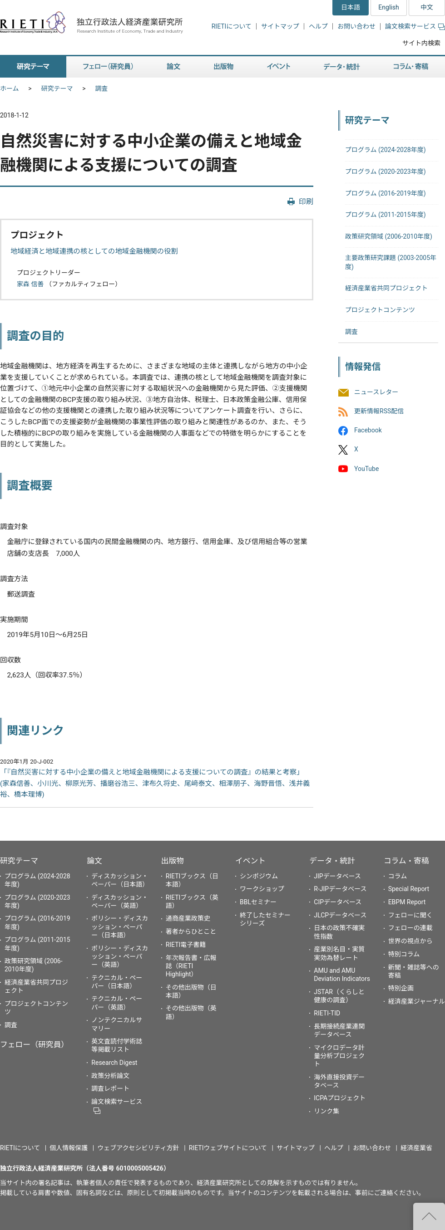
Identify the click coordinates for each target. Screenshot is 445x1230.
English (388, 7)
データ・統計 (332, 860)
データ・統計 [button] (342, 67)
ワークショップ (262, 888)
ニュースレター (376, 392)
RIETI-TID (327, 1013)
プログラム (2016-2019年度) (385, 193)
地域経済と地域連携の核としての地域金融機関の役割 (94, 251)
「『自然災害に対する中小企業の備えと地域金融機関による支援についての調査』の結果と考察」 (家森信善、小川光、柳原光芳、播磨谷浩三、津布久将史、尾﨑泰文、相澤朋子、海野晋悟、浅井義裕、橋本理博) (155, 783)
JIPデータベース (337, 876)
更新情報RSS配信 (379, 411)
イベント (250, 860)
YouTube (366, 468)
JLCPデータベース (340, 915)
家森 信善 (30, 284)
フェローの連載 (410, 927)
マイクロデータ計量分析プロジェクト (339, 1056)
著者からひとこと (191, 931)
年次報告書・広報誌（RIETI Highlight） (191, 966)
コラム (397, 876)
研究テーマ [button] (33, 67)
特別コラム (404, 954)
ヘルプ (318, 26)
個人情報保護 (68, 1148)
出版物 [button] (223, 67)
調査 (101, 88)
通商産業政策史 (188, 918)
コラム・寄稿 (406, 860)
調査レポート (110, 1088)
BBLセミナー (258, 902)
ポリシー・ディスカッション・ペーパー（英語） (119, 956)
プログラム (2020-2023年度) (385, 171)
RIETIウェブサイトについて (228, 1148)
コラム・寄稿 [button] (411, 67)
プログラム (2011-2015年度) (385, 214)
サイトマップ (280, 26)
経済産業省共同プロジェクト (386, 288)
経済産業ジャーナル (416, 1001)
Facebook (368, 430)
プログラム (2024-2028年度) (385, 149)
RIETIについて (232, 26)
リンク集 (326, 1111)
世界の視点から (410, 941)
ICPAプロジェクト (340, 1098)
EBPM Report (407, 902)
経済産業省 (416, 1148)
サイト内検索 (421, 43)
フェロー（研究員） (34, 1044)
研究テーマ (57, 88)
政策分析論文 (110, 1075)
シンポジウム (259, 876)
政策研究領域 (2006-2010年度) (388, 236)
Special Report (408, 888)
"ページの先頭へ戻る (429, 1216)
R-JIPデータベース (340, 888)
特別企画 (401, 988)
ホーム (9, 88)
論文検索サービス (415, 26)
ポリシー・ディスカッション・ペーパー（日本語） (119, 926)
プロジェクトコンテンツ (380, 310)
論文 (94, 860)
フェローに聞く (410, 915)
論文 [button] (173, 67)
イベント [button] (278, 67)
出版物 (172, 860)
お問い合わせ (356, 26)
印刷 (306, 201)
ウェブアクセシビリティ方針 (138, 1148)
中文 (426, 7)
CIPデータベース (337, 902)
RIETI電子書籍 (186, 944)
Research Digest (114, 1062)
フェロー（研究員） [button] (108, 67)
